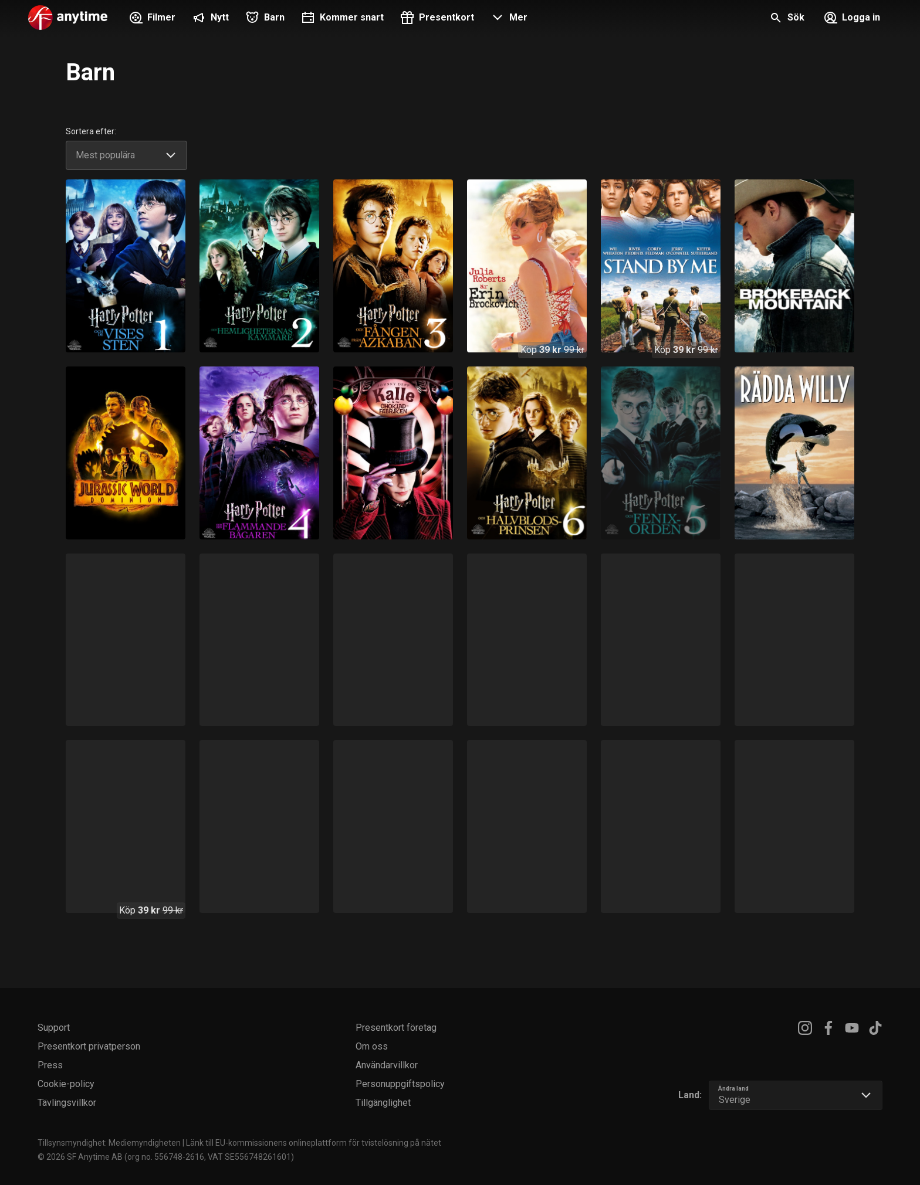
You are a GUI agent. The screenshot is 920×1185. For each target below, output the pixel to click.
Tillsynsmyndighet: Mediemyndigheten (109, 1142)
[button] (507, 19)
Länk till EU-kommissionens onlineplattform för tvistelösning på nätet (313, 1142)
